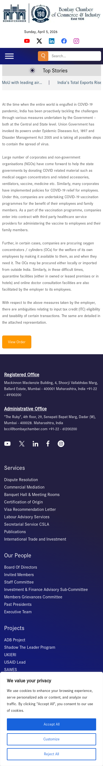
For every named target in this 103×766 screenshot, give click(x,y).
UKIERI (10, 654)
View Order (17, 342)
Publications (15, 531)
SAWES (10, 669)
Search (43, 56)
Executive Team (18, 611)
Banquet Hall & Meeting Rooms (32, 494)
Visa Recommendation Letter (30, 509)
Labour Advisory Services (26, 516)
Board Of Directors (20, 567)
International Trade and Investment (35, 539)
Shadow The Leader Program (29, 647)
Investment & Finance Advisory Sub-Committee (46, 589)
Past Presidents (18, 604)
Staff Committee (19, 582)
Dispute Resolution (21, 479)
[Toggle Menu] (9, 56)
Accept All (52, 724)
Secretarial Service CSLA (26, 524)
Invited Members (19, 574)
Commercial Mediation (24, 487)
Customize (51, 739)
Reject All (51, 754)
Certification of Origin (23, 502)
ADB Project (14, 639)
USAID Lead (15, 662)
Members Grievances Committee (33, 597)
